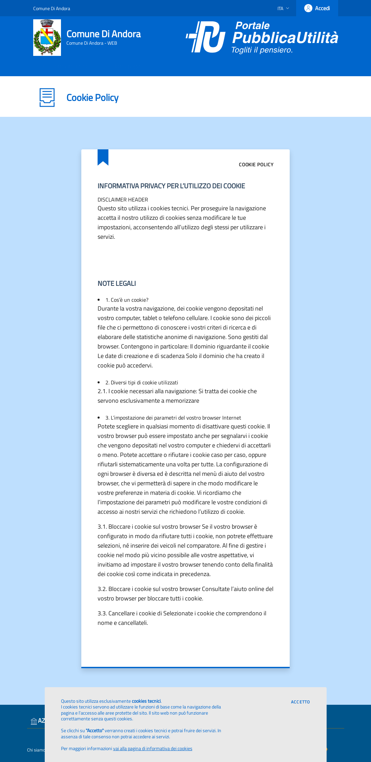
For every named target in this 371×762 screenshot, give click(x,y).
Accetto (300, 702)
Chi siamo (36, 749)
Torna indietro (64, 65)
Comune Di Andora (51, 8)
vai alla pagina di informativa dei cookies (152, 748)
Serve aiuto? (314, 66)
